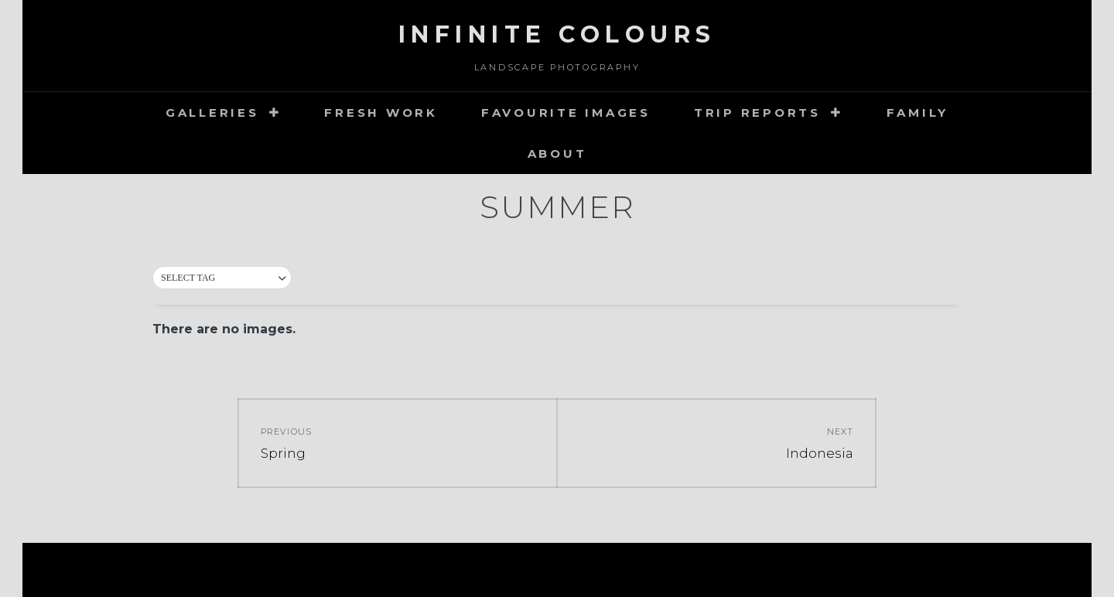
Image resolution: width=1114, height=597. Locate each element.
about (557, 153)
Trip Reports (757, 112)
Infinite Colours (557, 34)
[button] (222, 278)
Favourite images (566, 112)
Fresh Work (381, 112)
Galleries (212, 112)
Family (918, 112)
